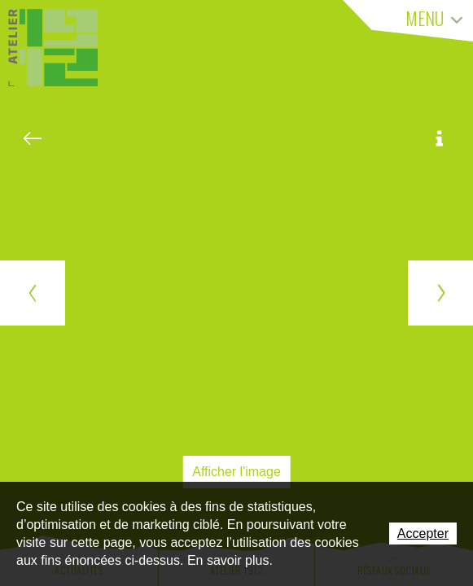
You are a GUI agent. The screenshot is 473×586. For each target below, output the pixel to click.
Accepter (423, 533)
